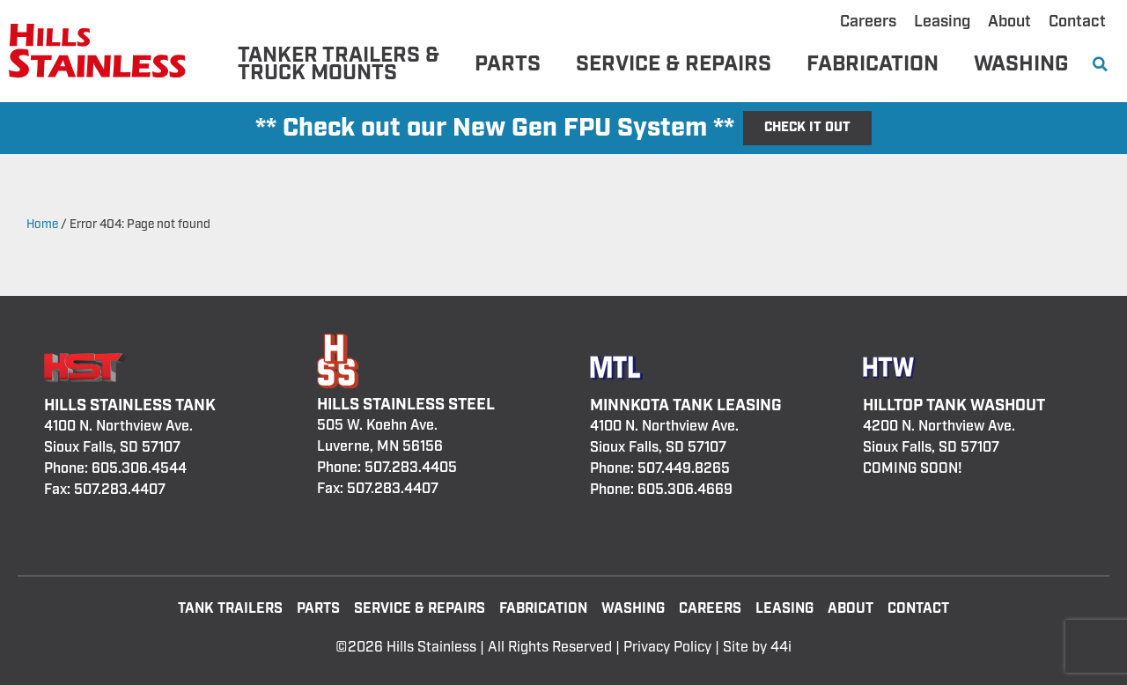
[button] (1100, 64)
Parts (508, 64)
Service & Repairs (673, 64)
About (1009, 22)
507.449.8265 (683, 469)
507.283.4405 (411, 468)
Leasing (942, 22)
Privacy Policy (667, 647)
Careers (868, 22)
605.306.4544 (139, 469)
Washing (1021, 64)
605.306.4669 (685, 490)
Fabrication (873, 64)
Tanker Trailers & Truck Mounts (338, 64)
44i (781, 647)
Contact (1077, 22)
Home (42, 224)
